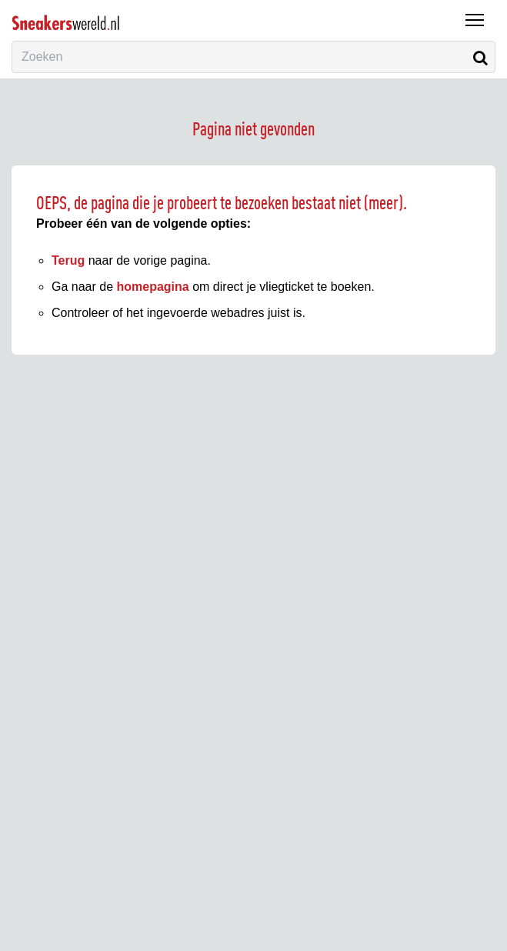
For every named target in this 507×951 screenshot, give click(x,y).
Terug (68, 260)
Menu (471, 12)
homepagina (153, 286)
